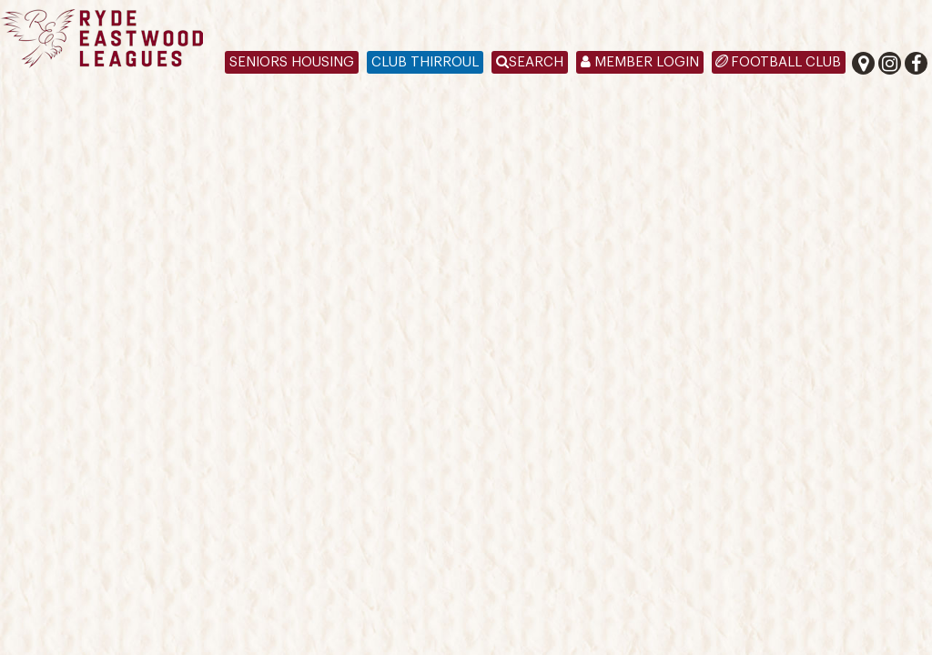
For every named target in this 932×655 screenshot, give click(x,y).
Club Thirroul (425, 62)
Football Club (786, 62)
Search (529, 62)
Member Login (640, 62)
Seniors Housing (291, 62)
